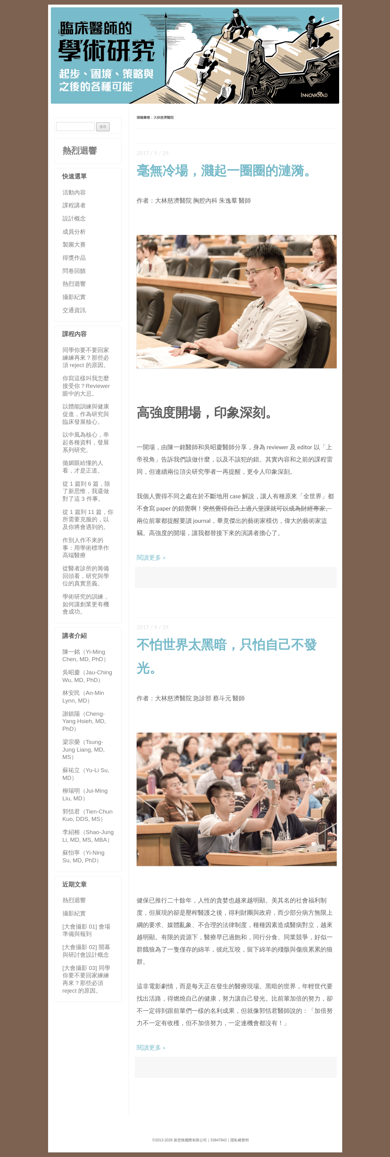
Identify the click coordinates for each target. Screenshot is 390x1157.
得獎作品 (74, 258)
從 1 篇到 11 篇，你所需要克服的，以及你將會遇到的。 (88, 519)
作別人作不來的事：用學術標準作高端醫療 (85, 547)
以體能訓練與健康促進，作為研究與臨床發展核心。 (85, 414)
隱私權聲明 (239, 1140)
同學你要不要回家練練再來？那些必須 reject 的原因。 (85, 357)
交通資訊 (74, 310)
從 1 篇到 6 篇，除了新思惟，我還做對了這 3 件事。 (86, 491)
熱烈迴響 (79, 150)
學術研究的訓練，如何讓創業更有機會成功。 (85, 604)
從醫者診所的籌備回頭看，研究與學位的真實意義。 (85, 576)
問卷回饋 (74, 271)
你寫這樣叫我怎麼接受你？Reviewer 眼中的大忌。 (86, 386)
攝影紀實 (74, 297)
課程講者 (74, 205)
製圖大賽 (74, 244)
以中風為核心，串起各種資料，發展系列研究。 (85, 442)
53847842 (218, 1140)
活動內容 (74, 192)
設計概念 (74, 218)
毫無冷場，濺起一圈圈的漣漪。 (227, 170)
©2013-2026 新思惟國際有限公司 (179, 1140)
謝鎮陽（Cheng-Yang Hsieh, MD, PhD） (84, 721)
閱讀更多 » (151, 557)
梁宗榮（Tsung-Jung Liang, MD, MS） (83, 749)
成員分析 (74, 231)
